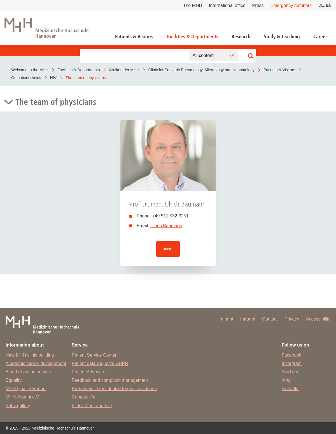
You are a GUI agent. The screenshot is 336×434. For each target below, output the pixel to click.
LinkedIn (290, 388)
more (168, 249)
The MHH (192, 5)
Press (258, 5)
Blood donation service (28, 371)
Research (241, 37)
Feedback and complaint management (110, 380)
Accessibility (318, 319)
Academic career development (36, 363)
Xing (286, 380)
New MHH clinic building (30, 355)
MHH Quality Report (26, 388)
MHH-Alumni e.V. (23, 397)
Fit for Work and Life (92, 405)
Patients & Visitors (134, 37)
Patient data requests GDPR (100, 363)
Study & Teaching (282, 37)
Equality (14, 380)
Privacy (291, 319)
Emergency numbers (291, 5)
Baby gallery (18, 405)
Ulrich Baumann (166, 225)
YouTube (290, 371)
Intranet (247, 319)
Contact (269, 319)
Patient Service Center (94, 355)
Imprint (226, 319)
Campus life (83, 397)
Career (320, 37)
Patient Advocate (88, 371)
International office (227, 5)
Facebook (291, 355)
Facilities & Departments (192, 37)
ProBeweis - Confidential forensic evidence (114, 388)
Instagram (292, 363)
